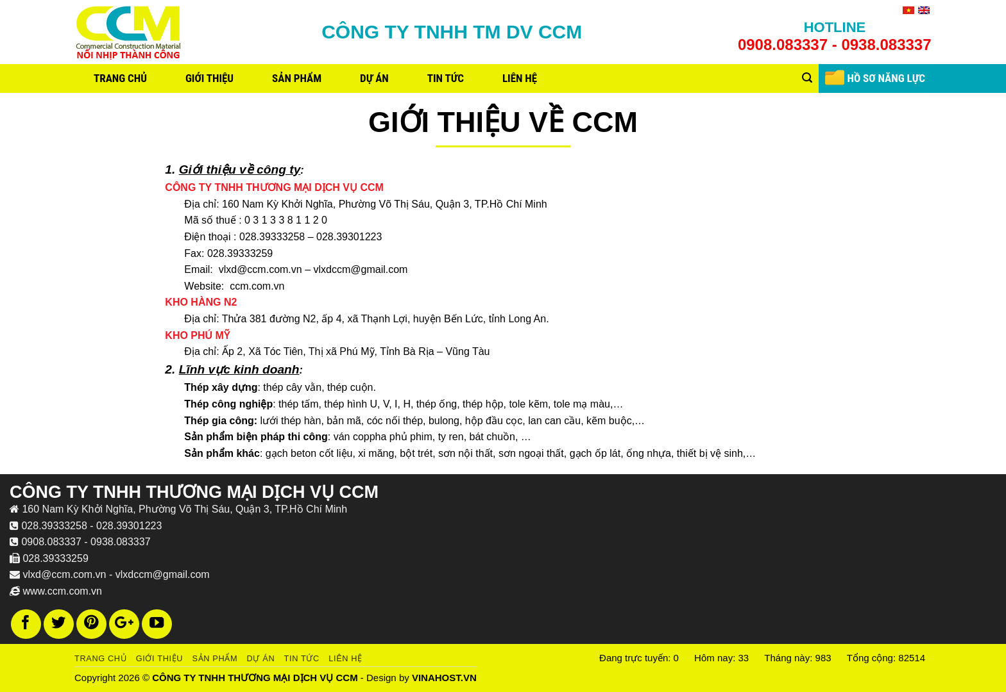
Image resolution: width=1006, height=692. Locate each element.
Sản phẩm (296, 78)
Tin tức (445, 78)
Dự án (374, 78)
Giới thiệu (209, 78)
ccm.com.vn (257, 286)
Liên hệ (519, 78)
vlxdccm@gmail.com (361, 269)
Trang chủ (120, 78)
